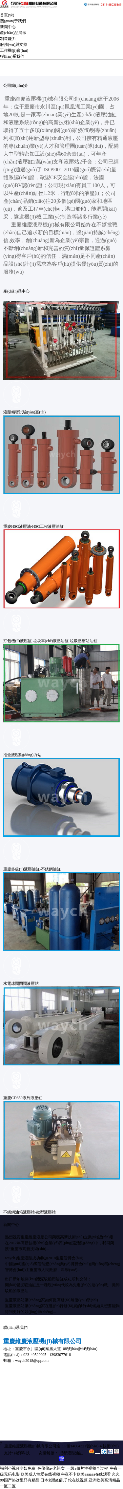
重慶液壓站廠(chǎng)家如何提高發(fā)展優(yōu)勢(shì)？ (51, 1300)
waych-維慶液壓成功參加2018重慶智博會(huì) (44, 1258)
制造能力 (8, 38)
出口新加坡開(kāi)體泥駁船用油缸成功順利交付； (48, 1279)
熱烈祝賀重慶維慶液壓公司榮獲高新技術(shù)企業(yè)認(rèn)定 (59, 1237)
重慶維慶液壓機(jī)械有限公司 (30, 1446)
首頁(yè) (7, 15)
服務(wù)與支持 (13, 44)
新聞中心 (8, 27)
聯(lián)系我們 (12, 56)
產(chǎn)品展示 (13, 32)
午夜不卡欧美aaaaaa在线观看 (86, 1474)
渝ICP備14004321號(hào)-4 (79, 1446)
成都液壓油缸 (71, 1453)
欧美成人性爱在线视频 (40, 1474)
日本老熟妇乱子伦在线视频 (64, 1480)
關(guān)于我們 (13, 21)
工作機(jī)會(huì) (14, 50)
